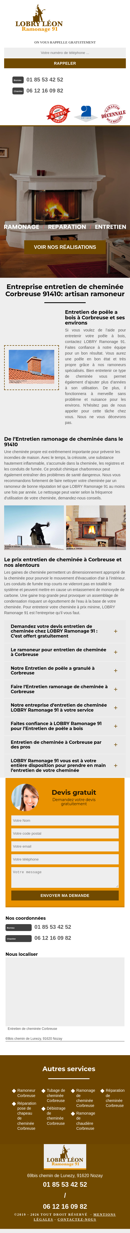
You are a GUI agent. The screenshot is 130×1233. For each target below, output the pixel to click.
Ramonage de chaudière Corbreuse (85, 1121)
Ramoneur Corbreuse (26, 1093)
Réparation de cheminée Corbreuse (115, 1098)
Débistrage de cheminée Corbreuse (56, 1116)
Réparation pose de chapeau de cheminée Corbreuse (26, 1116)
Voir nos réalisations (65, 247)
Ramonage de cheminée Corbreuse (85, 1098)
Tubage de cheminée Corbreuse (56, 1095)
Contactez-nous (77, 1219)
